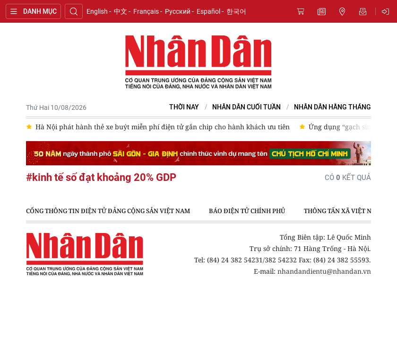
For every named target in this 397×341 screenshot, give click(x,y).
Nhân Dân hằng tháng (332, 107)
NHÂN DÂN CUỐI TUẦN (246, 107)
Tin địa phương (342, 11)
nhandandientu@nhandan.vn (324, 271)
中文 (120, 11)
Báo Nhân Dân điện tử (198, 62)
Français (146, 11)
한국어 (236, 11)
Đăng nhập (387, 11)
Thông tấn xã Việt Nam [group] (342, 210)
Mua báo (300, 11)
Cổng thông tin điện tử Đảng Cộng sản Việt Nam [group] (108, 210)
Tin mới (321, 11)
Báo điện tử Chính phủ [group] (247, 210)
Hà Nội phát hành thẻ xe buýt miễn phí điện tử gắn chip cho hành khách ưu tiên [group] (162, 126)
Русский (177, 11)
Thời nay (184, 107)
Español (208, 11)
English (97, 11)
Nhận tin (363, 11)
